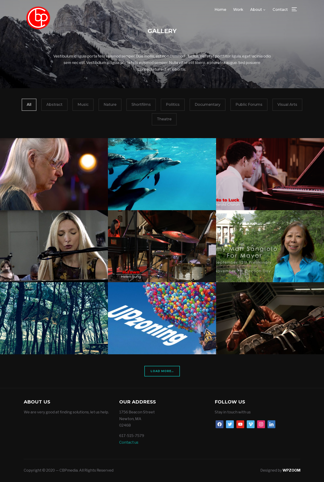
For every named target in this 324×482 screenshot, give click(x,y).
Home (220, 9)
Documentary (207, 104)
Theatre (164, 119)
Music (83, 104)
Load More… (162, 371)
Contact (280, 9)
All (29, 104)
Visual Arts (287, 104)
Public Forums (248, 104)
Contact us (128, 442)
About (256, 9)
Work (238, 9)
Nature (110, 104)
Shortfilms (141, 104)
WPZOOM (291, 470)
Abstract (54, 104)
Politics (173, 104)
